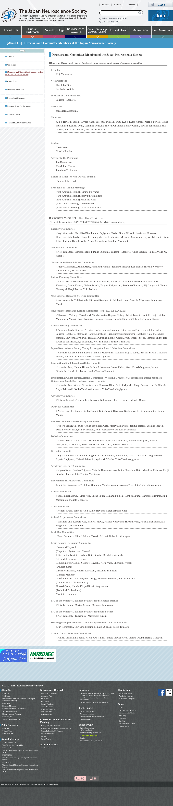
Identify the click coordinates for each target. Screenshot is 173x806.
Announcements (46, 714)
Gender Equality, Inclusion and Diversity (94, 702)
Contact (117, 5)
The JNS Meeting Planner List (12, 745)
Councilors (12, 81)
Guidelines (12, 65)
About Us (11, 56)
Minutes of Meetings (87, 714)
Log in (82, 738)
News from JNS (7, 734)
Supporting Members (16, 98)
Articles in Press (46, 696)
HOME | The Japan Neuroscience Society (22, 685)
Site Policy (122, 716)
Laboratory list (13, 114)
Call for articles (124, 726)
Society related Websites (127, 710)
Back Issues (45, 701)
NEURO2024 (6, 755)
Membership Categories (127, 699)
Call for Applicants (47, 734)
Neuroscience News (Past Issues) (91, 741)
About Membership (125, 693)
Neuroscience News (87, 711)
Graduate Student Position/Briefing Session (56, 728)
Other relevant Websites (127, 713)
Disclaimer (122, 718)
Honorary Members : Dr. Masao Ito (14, 709)
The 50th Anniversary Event (19, 123)
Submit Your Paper (47, 704)
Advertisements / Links (127, 724)
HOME (105, 5)
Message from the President (19, 106)
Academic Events (47, 748)
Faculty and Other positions (50, 725)
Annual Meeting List (9, 742)
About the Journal (47, 707)
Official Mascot (7, 731)
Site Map (122, 721)
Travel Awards (46, 739)
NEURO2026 (6, 748)
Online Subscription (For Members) (48, 710)
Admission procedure (126, 696)
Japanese (131, 5)
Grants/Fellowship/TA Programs (52, 731)
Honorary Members (15, 89)
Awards (43, 736)
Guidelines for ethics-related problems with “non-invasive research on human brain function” (97, 694)
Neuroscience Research (49, 693)
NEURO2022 (6, 762)
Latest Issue (45, 699)
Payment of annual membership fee (92, 717)
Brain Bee (5, 728)
